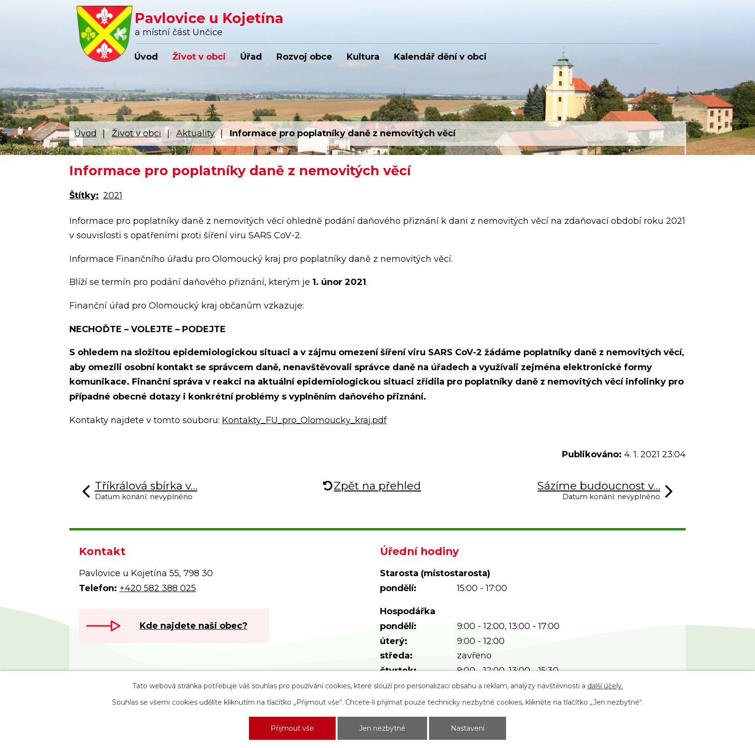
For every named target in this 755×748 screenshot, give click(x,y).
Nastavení (467, 728)
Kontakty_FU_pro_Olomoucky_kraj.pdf (304, 420)
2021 (112, 195)
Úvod (146, 57)
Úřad (251, 57)
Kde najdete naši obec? (193, 625)
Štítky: (84, 195)
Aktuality (195, 133)
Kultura (363, 57)
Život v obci (199, 57)
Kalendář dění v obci (440, 57)
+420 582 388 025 (157, 588)
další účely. (605, 686)
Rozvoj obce (304, 57)
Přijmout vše (292, 728)
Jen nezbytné (382, 728)
